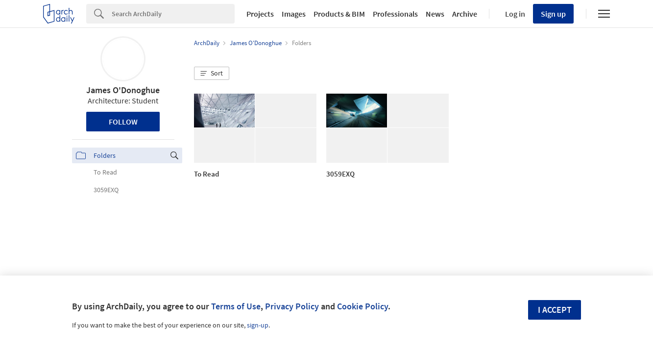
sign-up (257, 325)
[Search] (173, 14)
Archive (464, 14)
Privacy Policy (292, 306)
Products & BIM (339, 14)
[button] (211, 73)
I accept (555, 309)
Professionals (395, 14)
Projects (260, 14)
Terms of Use (236, 306)
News (435, 14)
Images (294, 14)
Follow (123, 121)
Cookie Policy (362, 306)
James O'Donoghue (123, 90)
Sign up (553, 14)
